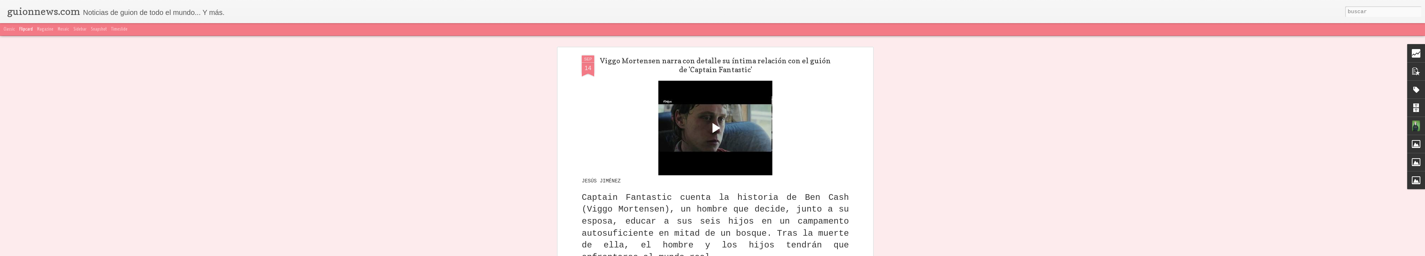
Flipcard (26, 29)
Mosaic (63, 29)
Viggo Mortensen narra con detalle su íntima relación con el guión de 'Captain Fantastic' (715, 65)
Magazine (45, 29)
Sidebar (80, 29)
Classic (9, 29)
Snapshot (99, 29)
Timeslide (119, 29)
